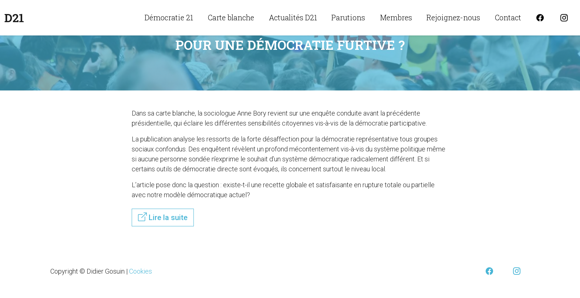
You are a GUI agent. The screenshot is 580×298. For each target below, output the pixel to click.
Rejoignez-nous (453, 17)
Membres (396, 17)
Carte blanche (231, 17)
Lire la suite (163, 217)
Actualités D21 (293, 17)
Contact (508, 17)
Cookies (140, 271)
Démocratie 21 (169, 17)
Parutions (348, 17)
